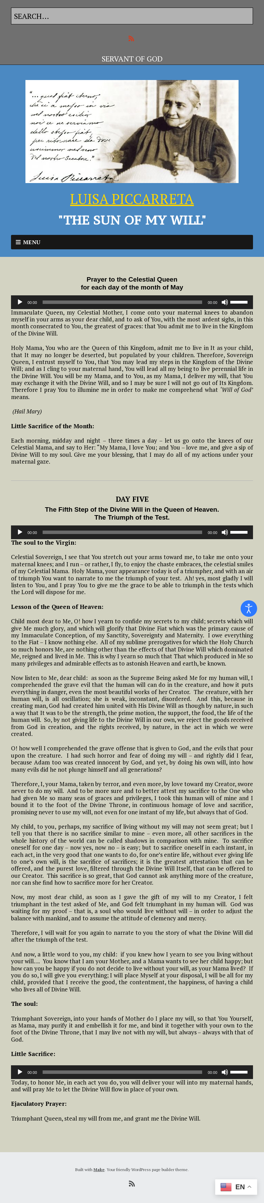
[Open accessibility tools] (249, 608)
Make (99, 1169)
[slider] (122, 302)
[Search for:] (132, 16)
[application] (132, 302)
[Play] (19, 302)
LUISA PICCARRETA (132, 199)
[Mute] (224, 302)
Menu (32, 242)
